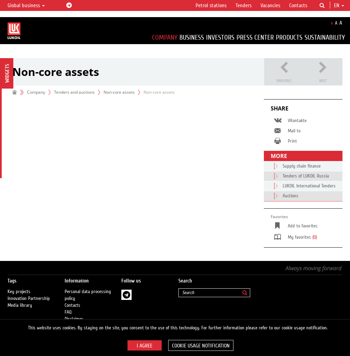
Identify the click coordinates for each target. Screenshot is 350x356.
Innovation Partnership (29, 298)
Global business (26, 5)
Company (164, 37)
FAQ (68, 312)
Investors (220, 37)
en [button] (339, 5)
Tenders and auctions (74, 92)
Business (191, 37)
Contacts (298, 5)
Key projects (19, 291)
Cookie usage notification (201, 346)
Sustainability (325, 37)
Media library (20, 305)
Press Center (255, 37)
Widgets (7, 73)
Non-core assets (119, 92)
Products (289, 37)
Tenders (243, 5)
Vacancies (270, 5)
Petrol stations (211, 5)
